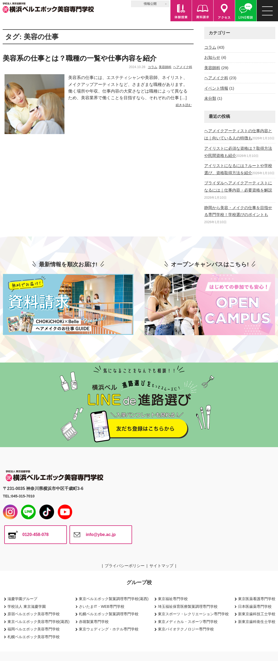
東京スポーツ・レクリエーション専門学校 (193, 614)
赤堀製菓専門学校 (94, 622)
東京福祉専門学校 (173, 599)
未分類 (210, 98)
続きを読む (184, 105)
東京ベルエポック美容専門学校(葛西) (38, 622)
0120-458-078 (35, 534)
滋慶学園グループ (22, 599)
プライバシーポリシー (125, 565)
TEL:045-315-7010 (19, 496)
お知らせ (212, 57)
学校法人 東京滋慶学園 (26, 606)
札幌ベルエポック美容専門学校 (33, 637)
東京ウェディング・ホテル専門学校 (108, 629)
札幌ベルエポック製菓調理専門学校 (108, 614)
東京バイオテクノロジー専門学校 (186, 629)
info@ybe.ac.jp (101, 534)
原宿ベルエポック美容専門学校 (33, 614)
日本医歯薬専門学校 (255, 606)
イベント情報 (216, 88)
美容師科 (165, 67)
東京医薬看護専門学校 (256, 599)
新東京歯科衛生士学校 (256, 622)
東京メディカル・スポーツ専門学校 (188, 622)
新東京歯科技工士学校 (256, 614)
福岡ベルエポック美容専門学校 (33, 629)
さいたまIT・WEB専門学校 (101, 606)
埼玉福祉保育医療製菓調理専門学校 (188, 606)
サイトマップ (161, 565)
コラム (152, 67)
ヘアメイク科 (182, 67)
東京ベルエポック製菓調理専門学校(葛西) (113, 599)
